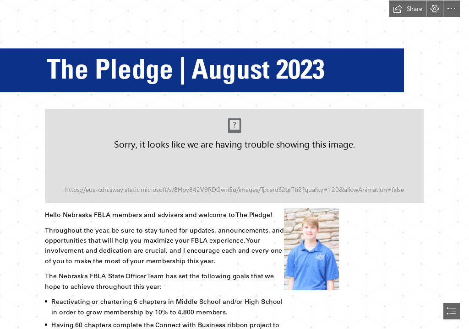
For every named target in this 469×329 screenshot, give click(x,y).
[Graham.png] (311, 248)
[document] (234, 164)
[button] (407, 8)
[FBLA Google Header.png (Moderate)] (235, 156)
